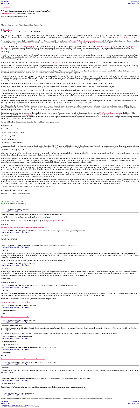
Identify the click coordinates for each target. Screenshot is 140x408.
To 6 (19, 322)
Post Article (135, 3)
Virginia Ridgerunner (29, 264)
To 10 (19, 395)
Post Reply (5, 211)
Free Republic (5, 1)
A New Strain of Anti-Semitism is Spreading (15, 302)
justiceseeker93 (27, 336)
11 (1, 378)
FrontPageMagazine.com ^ (8, 13)
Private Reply (13, 211)
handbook (29, 115)
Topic (47, 220)
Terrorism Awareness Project (105, 46)
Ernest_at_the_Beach (29, 347)
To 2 (19, 247)
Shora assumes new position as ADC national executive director (23, 359)
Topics (129, 3)
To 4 (19, 349)
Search (8, 3)
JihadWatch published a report (110, 113)
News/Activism (134, 1)
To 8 (19, 364)
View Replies (22, 211)
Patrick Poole (7, 30)
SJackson (26, 209)
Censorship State (29, 46)
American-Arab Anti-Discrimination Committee (85, 41)
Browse (3, 3)
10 (1, 362)
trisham (25, 285)
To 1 (19, 232)
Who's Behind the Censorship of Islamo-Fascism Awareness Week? (23, 227)
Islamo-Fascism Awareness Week (126, 37)
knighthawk (27, 378)
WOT (64, 220)
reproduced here (55, 62)
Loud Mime (26, 245)
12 (1, 393)
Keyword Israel (56, 220)
